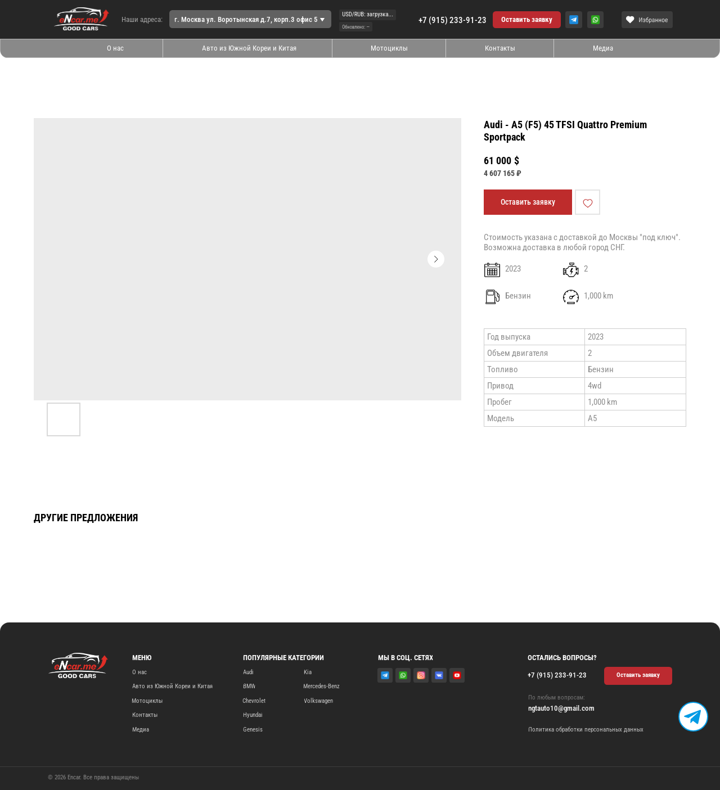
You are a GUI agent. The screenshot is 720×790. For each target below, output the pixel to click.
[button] (527, 19)
